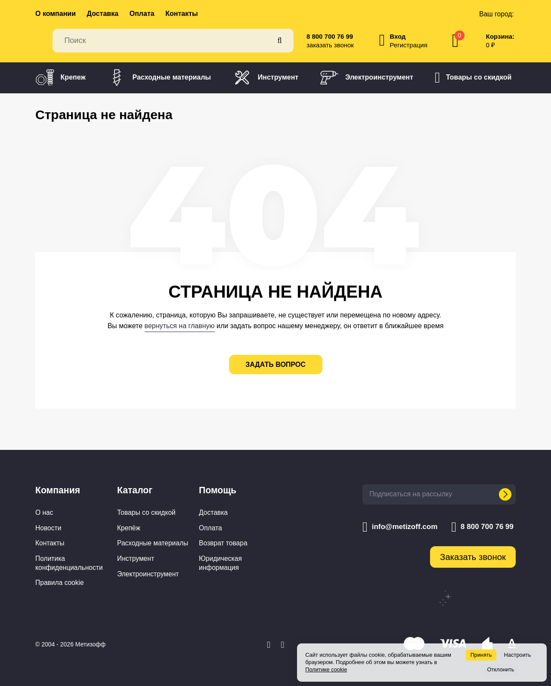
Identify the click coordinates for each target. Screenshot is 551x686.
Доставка (103, 13)
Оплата (142, 13)
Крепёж (128, 528)
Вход (398, 36)
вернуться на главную (180, 325)
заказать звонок (330, 45)
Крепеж (60, 77)
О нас (44, 512)
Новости (48, 528)
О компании (55, 13)
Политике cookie (326, 669)
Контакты (181, 13)
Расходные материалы (159, 77)
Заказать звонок (473, 557)
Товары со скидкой (473, 78)
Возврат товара (223, 543)
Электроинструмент (366, 77)
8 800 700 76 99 (329, 36)
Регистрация (408, 45)
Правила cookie (59, 582)
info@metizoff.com (399, 527)
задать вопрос (275, 364)
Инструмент (265, 77)
